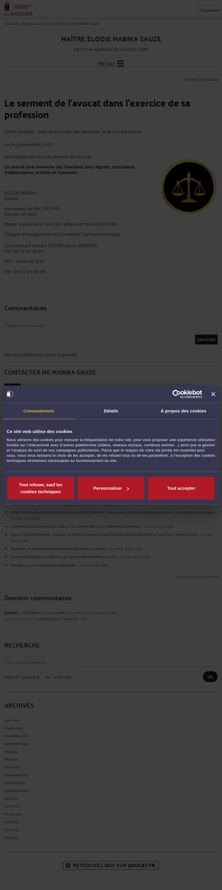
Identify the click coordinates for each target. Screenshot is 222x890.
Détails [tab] (111, 410)
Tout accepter (181, 488)
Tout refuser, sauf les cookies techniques (40, 488)
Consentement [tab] (38, 410)
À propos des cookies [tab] (183, 410)
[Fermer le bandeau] (213, 394)
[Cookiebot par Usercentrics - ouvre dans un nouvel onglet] (176, 394)
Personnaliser (111, 488)
